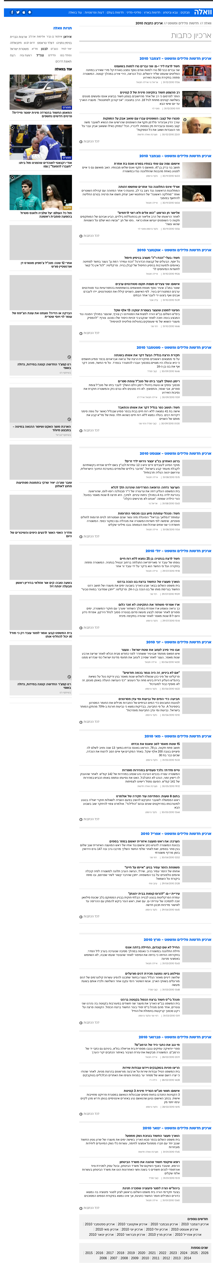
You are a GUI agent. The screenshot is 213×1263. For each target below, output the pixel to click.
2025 (190, 1253)
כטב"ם (50, 49)
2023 (169, 1253)
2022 (158, 1253)
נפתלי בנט (62, 55)
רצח (8, 55)
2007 (110, 1258)
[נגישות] (5, 3)
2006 (99, 1258)
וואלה (203, 23)
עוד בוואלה (71, 12)
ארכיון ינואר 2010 (97, 1234)
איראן (63, 37)
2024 (179, 1253)
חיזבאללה (12, 43)
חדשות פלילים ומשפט (179, 23)
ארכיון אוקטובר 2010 (129, 1224)
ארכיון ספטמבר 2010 (96, 1224)
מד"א (31, 49)
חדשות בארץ (148, 12)
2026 (200, 1253)
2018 (116, 1253)
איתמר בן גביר (50, 37)
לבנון (40, 49)
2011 (152, 1258)
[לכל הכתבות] (141, 142)
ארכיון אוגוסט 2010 (180, 1229)
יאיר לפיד (62, 49)
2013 (173, 1258)
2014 (183, 1258)
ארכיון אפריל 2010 (184, 1234)
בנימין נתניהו (60, 43)
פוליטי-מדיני (130, 12)
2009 (131, 1258)
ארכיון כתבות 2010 (145, 23)
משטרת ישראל (15, 49)
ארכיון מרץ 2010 (156, 1234)
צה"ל (36, 55)
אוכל (114, 3)
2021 (148, 1253)
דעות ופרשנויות (90, 12)
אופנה (60, 3)
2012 (162, 1258)
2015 (85, 1253)
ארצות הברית (14, 37)
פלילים (48, 55)
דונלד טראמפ (41, 43)
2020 (137, 1253)
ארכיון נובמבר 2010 (160, 1224)
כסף (124, 3)
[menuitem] (157, 4)
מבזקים (181, 12)
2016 (95, 1253)
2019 (127, 1253)
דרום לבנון (25, 43)
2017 (106, 1253)
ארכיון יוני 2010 (128, 1229)
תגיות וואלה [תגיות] (58, 28)
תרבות (147, 3)
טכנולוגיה (74, 3)
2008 (120, 1258)
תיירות (89, 3)
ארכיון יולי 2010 (153, 1229)
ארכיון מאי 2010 (103, 1229)
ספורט (160, 3)
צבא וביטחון (166, 12)
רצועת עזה (22, 55)
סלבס (135, 3)
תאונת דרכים (60, 61)
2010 (141, 1258)
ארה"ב (28, 37)
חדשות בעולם (111, 12)
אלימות (37, 37)
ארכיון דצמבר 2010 (191, 1224)
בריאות (102, 3)
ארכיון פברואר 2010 (127, 1234)
